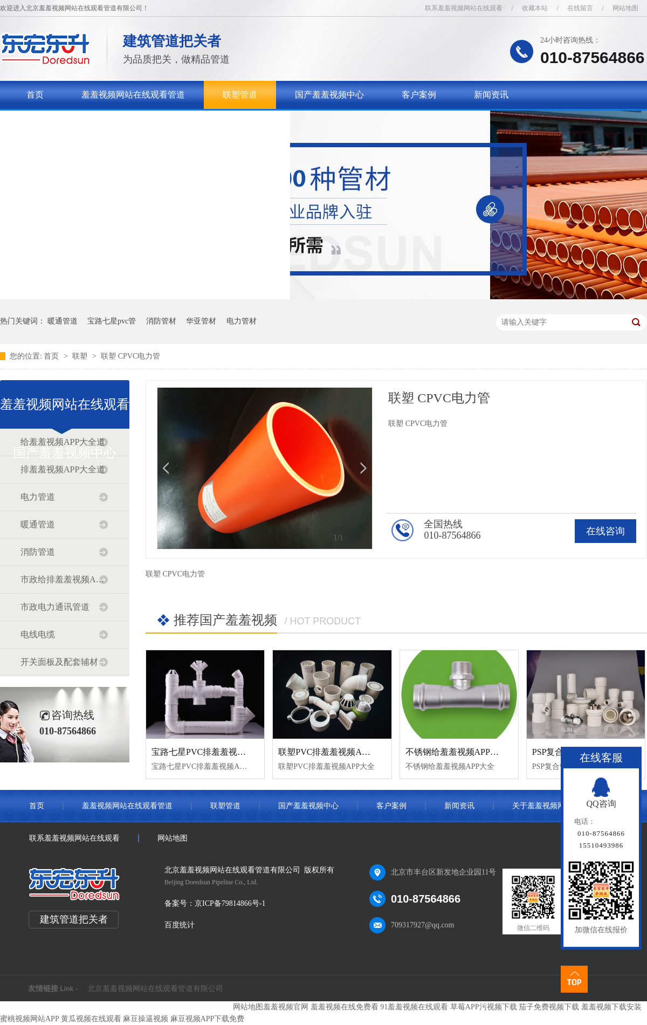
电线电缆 (37, 634)
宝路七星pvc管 (111, 321)
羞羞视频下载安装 (611, 1007)
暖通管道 (62, 321)
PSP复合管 (552, 751)
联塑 (81, 356)
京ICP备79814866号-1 (230, 903)
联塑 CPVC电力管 (130, 356)
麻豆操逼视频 (145, 1019)
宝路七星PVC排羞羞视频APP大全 (215, 751)
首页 (35, 94)
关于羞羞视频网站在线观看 (78, 122)
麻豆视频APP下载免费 (207, 1019)
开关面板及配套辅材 (59, 661)
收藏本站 (535, 8)
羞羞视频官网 (285, 1007)
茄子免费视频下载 (549, 1007)
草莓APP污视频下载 (483, 1007)
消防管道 (37, 551)
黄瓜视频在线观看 (91, 1019)
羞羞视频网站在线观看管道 (133, 94)
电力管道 (37, 496)
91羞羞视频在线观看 (414, 1007)
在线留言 (580, 8)
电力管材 (241, 321)
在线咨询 (605, 531)
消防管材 (161, 321)
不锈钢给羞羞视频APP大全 (456, 751)
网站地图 (625, 8)
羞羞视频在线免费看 (344, 1007)
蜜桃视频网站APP (29, 1019)
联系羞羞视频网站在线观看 (464, 8)
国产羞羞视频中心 (329, 94)
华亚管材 (201, 321)
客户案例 (419, 94)
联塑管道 (240, 94)
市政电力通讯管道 (55, 606)
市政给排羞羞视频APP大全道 (64, 579)
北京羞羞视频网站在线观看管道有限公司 (155, 989)
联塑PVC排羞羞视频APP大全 (333, 751)
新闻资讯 (491, 94)
